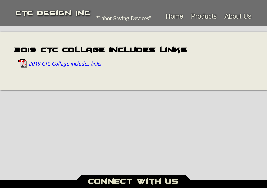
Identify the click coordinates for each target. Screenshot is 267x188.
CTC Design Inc (53, 13)
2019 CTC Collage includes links (65, 63)
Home (174, 16)
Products (204, 16)
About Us (237, 16)
